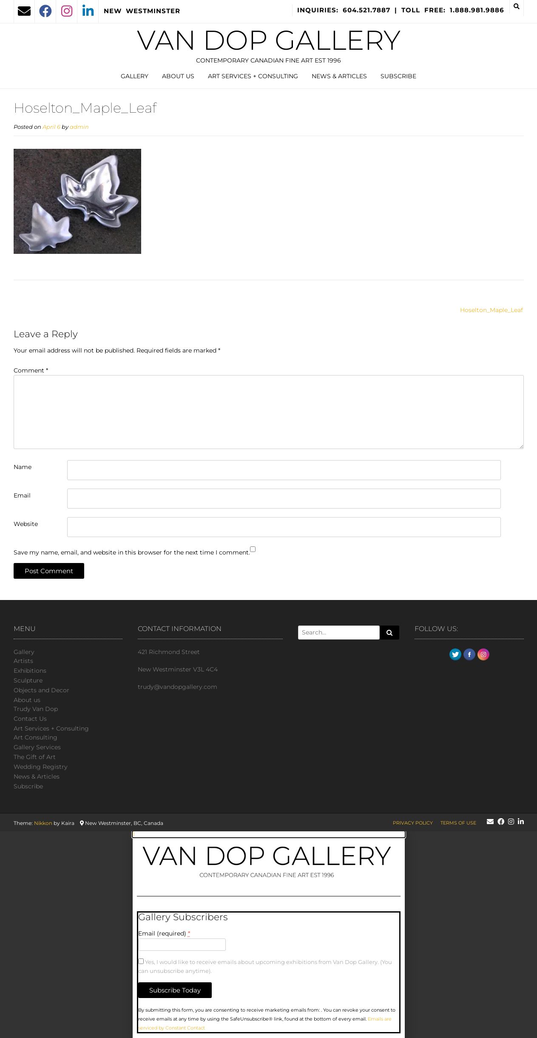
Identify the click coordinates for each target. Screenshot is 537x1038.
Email (22, 495)
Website (26, 524)
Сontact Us (30, 718)
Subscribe (398, 76)
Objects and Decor (41, 690)
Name (22, 467)
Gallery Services (37, 747)
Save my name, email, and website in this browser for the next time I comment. (132, 552)
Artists (23, 661)
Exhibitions (30, 670)
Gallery (134, 76)
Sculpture (28, 680)
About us (178, 76)
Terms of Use (458, 823)
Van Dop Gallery (269, 40)
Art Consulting (35, 737)
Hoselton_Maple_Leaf (491, 310)
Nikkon (43, 823)
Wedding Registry (41, 767)
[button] (269, 834)
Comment (31, 370)
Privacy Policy (413, 823)
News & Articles (339, 76)
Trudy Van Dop (36, 709)
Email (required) (164, 933)
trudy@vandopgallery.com (177, 687)
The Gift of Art (35, 757)
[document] (268, 934)
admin (79, 127)
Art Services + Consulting (253, 76)
